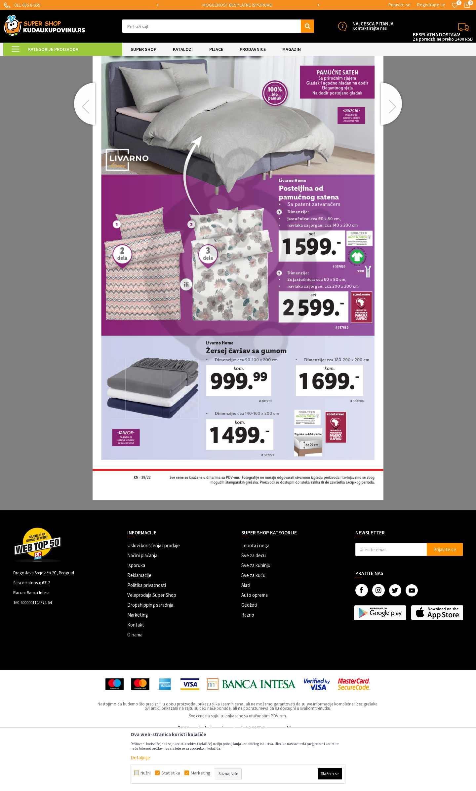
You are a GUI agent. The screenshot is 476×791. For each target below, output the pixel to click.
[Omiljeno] (455, 5)
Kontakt (135, 680)
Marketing (137, 670)
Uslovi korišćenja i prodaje (153, 601)
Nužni (145, 773)
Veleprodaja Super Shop (151, 650)
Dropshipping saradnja (150, 660)
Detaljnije (140, 757)
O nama (134, 690)
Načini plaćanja (142, 611)
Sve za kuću (253, 631)
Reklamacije (139, 631)
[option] (263, 5)
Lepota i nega (255, 601)
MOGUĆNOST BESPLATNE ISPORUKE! (263, 5)
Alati (245, 640)
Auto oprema (254, 650)
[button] (218, 26)
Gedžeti (249, 660)
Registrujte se (431, 5)
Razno (247, 670)
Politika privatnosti (146, 640)
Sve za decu (253, 611)
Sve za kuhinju (255, 621)
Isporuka (136, 621)
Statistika (170, 773)
